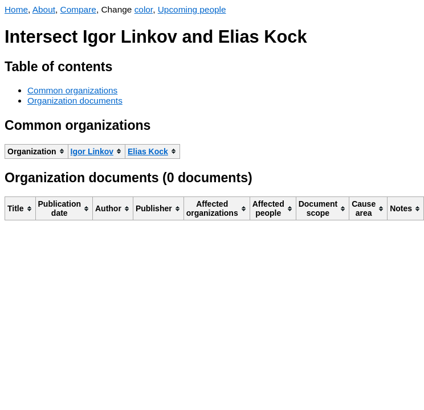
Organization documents (75, 100)
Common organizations (72, 90)
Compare (78, 9)
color (143, 9)
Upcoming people (192, 9)
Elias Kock (148, 151)
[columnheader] (36, 151)
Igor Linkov (92, 151)
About (43, 9)
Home (16, 9)
